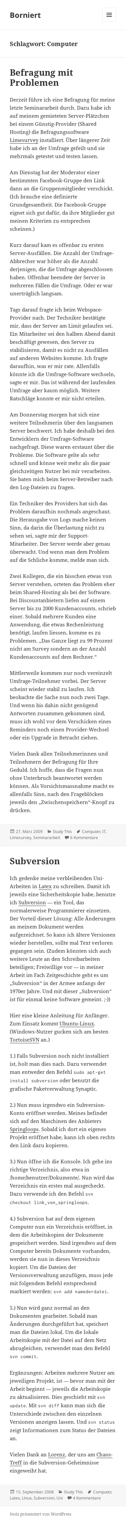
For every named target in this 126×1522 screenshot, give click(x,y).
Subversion (35, 861)
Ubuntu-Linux (76, 1023)
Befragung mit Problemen (41, 77)
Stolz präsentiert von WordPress (40, 1514)
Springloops (24, 1129)
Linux (27, 1498)
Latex (45, 886)
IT (104, 831)
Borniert (25, 15)
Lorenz (56, 1454)
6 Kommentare (84, 837)
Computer (91, 831)
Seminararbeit (46, 837)
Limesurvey (24, 140)
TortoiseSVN (24, 1039)
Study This (62, 831)
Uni (59, 1498)
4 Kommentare (87, 1498)
